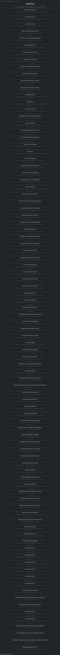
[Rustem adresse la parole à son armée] (30, 281)
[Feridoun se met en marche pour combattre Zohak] (30, 40)
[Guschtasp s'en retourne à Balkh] (30, 416)
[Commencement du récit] (30, 19)
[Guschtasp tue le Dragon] (30, 373)
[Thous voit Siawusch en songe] (30, 231)
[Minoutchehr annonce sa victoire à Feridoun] (30, 83)
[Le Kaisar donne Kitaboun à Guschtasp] (30, 352)
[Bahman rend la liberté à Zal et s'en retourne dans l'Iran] (30, 522)
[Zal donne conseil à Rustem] (30, 486)
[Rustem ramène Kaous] (30, 189)
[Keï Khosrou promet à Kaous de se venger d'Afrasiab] (30, 203)
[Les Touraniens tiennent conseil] (30, 274)
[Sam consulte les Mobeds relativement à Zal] (30, 132)
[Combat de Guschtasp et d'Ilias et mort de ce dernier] (30, 380)
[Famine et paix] (30, 154)
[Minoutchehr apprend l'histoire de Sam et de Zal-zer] (30, 118)
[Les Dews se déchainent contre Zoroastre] (30, 394)
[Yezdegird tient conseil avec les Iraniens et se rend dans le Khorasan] (30, 628)
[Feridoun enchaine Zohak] (30, 47)
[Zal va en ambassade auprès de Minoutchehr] (30, 139)
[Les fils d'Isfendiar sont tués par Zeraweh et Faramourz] (30, 493)
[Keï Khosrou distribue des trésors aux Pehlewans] (30, 210)
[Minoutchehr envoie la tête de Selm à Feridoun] (30, 90)
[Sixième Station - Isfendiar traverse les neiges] (30, 458)
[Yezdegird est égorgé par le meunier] (30, 649)
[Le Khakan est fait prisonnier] (30, 295)
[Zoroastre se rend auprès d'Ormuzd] (30, 401)
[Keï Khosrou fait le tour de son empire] (30, 196)
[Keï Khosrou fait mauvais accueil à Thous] (30, 217)
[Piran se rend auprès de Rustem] (30, 267)
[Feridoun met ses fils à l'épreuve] (30, 62)
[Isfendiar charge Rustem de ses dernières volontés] (30, 508)
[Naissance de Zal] (30, 104)
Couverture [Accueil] (2, 1)
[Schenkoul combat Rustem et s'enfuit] (30, 288)
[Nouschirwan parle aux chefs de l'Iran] (30, 593)
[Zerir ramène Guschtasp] (30, 345)
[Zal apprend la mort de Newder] (30, 146)
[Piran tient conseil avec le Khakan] (30, 253)
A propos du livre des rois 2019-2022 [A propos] (6, 654)
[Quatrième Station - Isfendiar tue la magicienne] (30, 444)
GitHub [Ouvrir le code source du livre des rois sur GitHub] (18, 1)
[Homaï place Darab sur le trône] (30, 536)
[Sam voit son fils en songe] (30, 111)
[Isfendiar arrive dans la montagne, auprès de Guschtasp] (30, 430)
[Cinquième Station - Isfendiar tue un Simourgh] (30, 451)
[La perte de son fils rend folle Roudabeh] (30, 515)
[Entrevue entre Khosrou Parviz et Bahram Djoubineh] (30, 607)
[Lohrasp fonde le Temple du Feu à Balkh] (30, 338)
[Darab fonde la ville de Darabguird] (30, 543)
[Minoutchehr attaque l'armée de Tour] (30, 76)
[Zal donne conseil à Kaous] (30, 161)
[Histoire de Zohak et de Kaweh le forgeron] (30, 33)
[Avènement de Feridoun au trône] (30, 54)
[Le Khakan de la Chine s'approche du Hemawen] (30, 239)
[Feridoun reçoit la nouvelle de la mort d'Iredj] (30, 69)
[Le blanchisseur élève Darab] (30, 529)
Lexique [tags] (6, 1)
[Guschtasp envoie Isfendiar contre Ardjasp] (30, 437)
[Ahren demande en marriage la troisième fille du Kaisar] (30, 366)
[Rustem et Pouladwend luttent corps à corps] (30, 331)
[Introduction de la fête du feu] (30, 12)
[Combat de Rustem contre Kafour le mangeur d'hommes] (30, 316)
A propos (14, 1)
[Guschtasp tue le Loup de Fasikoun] (30, 359)
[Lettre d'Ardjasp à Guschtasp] (30, 408)
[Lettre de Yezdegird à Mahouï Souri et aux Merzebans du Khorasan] (30, 635)
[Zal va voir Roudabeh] (30, 125)
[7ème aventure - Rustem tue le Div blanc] (30, 175)
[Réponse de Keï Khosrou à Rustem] (30, 309)
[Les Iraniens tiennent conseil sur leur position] (30, 246)
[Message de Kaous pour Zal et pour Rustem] (30, 168)
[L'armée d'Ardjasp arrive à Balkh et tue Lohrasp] (30, 423)
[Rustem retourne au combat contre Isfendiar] (30, 500)
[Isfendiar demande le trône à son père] (30, 465)
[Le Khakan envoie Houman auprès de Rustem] (30, 260)
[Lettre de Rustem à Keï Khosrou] (30, 302)
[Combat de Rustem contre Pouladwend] (30, 323)
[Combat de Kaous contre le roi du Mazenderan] (30, 182)
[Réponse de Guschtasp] (30, 472)
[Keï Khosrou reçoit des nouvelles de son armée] (30, 224)
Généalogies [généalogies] (10, 1)
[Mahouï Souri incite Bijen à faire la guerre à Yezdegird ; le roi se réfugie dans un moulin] (30, 642)
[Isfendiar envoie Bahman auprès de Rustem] (30, 479)
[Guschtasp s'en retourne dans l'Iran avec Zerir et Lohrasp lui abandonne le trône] (30, 387)
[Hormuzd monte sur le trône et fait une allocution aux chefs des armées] (30, 600)
